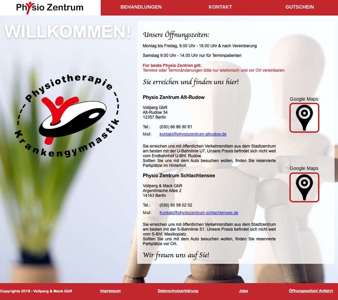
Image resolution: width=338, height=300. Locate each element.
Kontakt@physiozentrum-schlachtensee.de (199, 212)
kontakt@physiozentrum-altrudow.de (193, 134)
